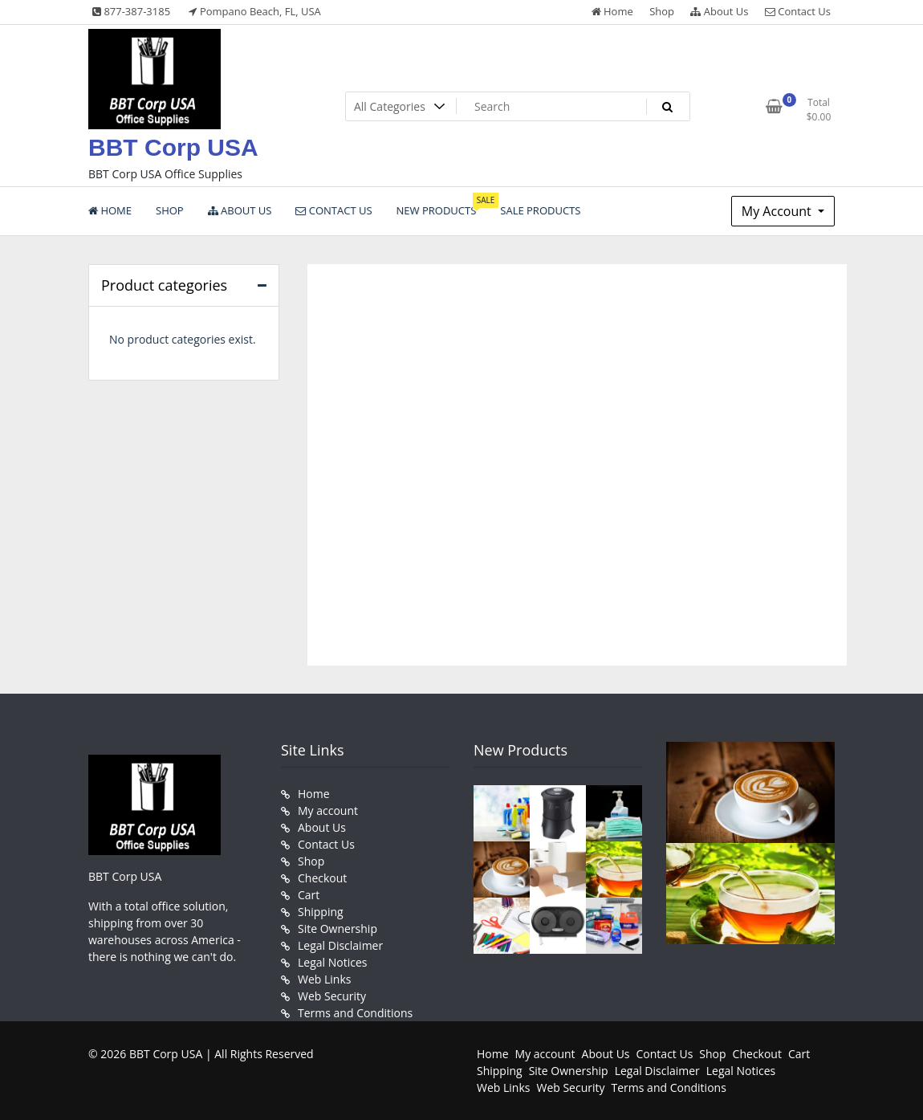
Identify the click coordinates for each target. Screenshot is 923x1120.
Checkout (322, 878)
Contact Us (798, 11)
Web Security (332, 996)
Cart (308, 894)
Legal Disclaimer (340, 945)
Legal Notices (332, 962)
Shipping (321, 911)
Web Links (324, 979)
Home (612, 11)
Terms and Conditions (355, 1012)
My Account (778, 211)
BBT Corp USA (173, 147)
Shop (661, 11)
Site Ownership (337, 928)
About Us (719, 11)
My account (328, 810)
